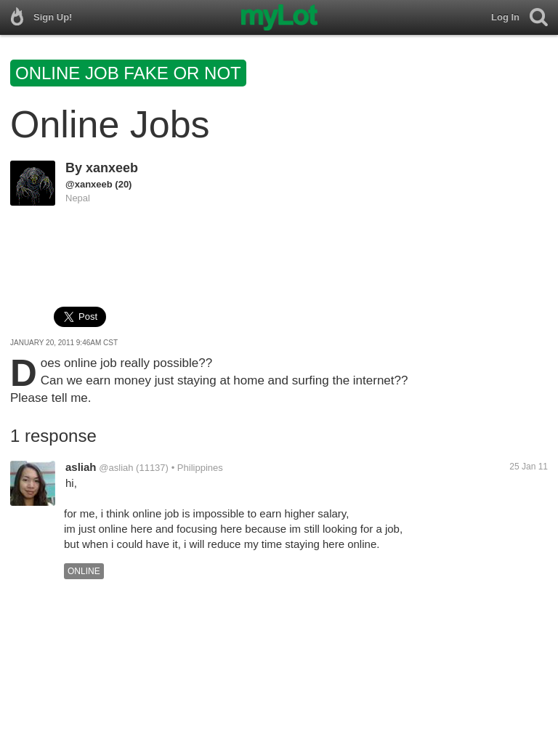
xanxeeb (112, 168)
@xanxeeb (89, 184)
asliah (81, 467)
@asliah (116, 467)
